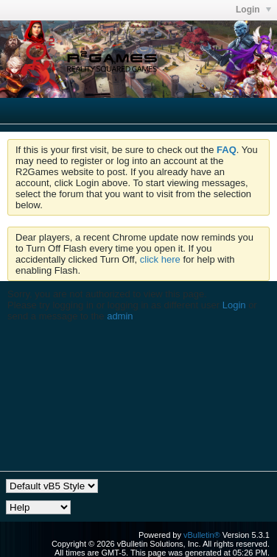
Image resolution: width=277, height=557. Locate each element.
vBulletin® (201, 535)
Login (234, 305)
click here (160, 259)
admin (120, 316)
